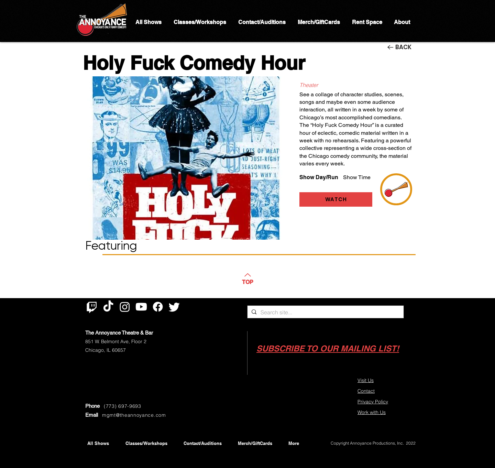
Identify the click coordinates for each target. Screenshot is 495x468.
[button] (327, 348)
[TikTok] (108, 306)
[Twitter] (174, 306)
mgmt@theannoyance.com (134, 415)
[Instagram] (124, 306)
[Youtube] (141, 306)
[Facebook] (157, 306)
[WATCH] (335, 199)
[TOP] (247, 278)
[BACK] (401, 47)
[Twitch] (91, 306)
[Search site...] (325, 312)
